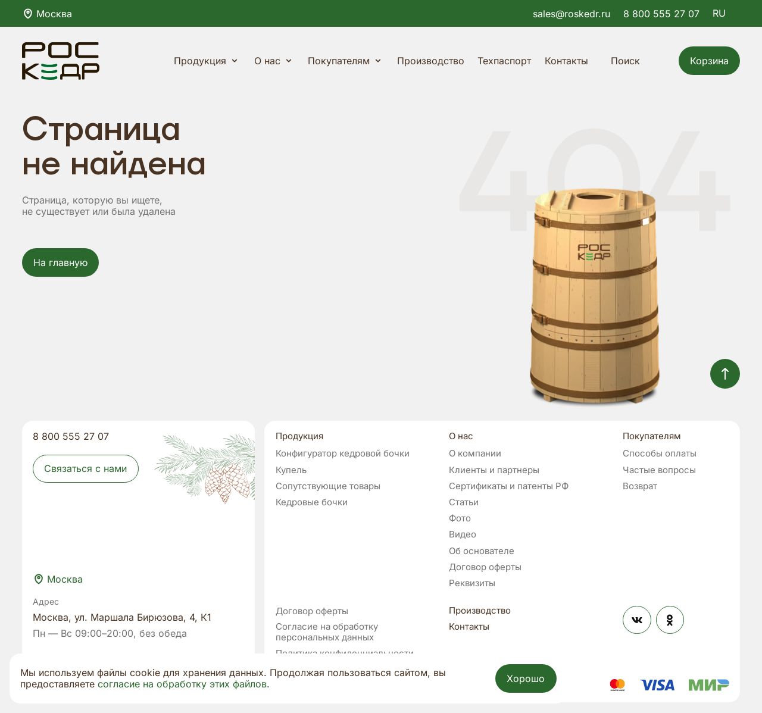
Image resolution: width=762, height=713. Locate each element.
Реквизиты (472, 583)
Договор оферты (485, 567)
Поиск (634, 61)
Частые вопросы (659, 470)
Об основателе (481, 551)
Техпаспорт (504, 60)
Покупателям (346, 61)
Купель (291, 470)
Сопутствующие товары (328, 486)
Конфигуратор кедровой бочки (343, 453)
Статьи (464, 502)
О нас (274, 61)
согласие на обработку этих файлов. (184, 684)
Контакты (566, 60)
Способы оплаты (660, 453)
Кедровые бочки (312, 502)
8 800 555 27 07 (661, 13)
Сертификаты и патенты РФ (509, 486)
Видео (462, 534)
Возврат (640, 486)
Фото (460, 518)
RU (726, 13)
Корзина (709, 61)
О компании (475, 453)
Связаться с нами (85, 468)
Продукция (207, 61)
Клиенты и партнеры (494, 470)
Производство (430, 60)
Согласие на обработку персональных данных (327, 632)
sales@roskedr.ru (571, 13)
